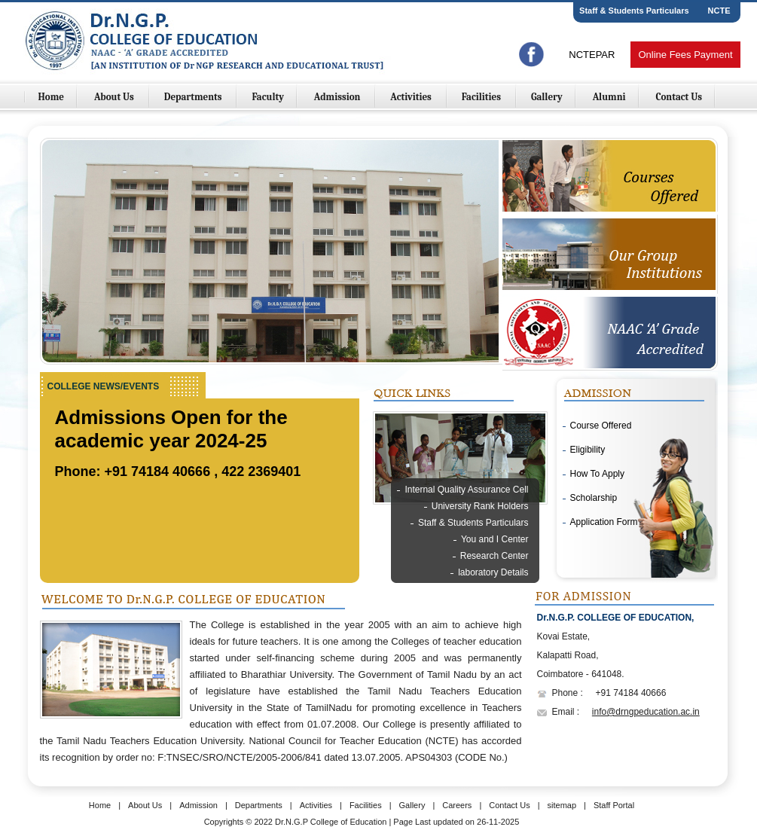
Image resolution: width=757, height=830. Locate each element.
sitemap (562, 805)
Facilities (482, 96)
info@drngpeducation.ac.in (646, 711)
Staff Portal (614, 805)
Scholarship (594, 498)
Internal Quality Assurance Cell (466, 489)
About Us (115, 96)
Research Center (494, 556)
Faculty (268, 96)
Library (515, 589)
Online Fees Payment (685, 54)
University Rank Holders (480, 506)
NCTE (719, 10)
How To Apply (597, 473)
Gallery (547, 96)
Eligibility (588, 449)
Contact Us (678, 96)
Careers (457, 805)
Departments (194, 96)
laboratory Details (493, 572)
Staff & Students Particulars (633, 10)
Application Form (604, 522)
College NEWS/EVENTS (103, 386)
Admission (338, 96)
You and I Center (495, 539)
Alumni (609, 96)
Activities (411, 96)
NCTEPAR (592, 54)
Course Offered (601, 425)
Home (51, 96)
